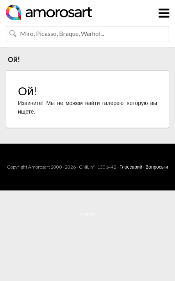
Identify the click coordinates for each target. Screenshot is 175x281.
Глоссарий (131, 167)
